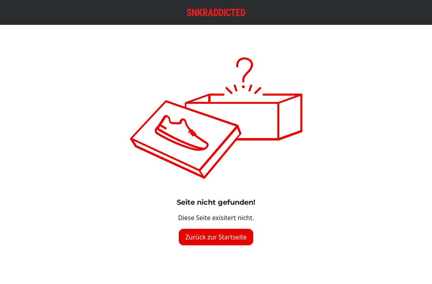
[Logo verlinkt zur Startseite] (216, 12)
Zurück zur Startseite (216, 237)
